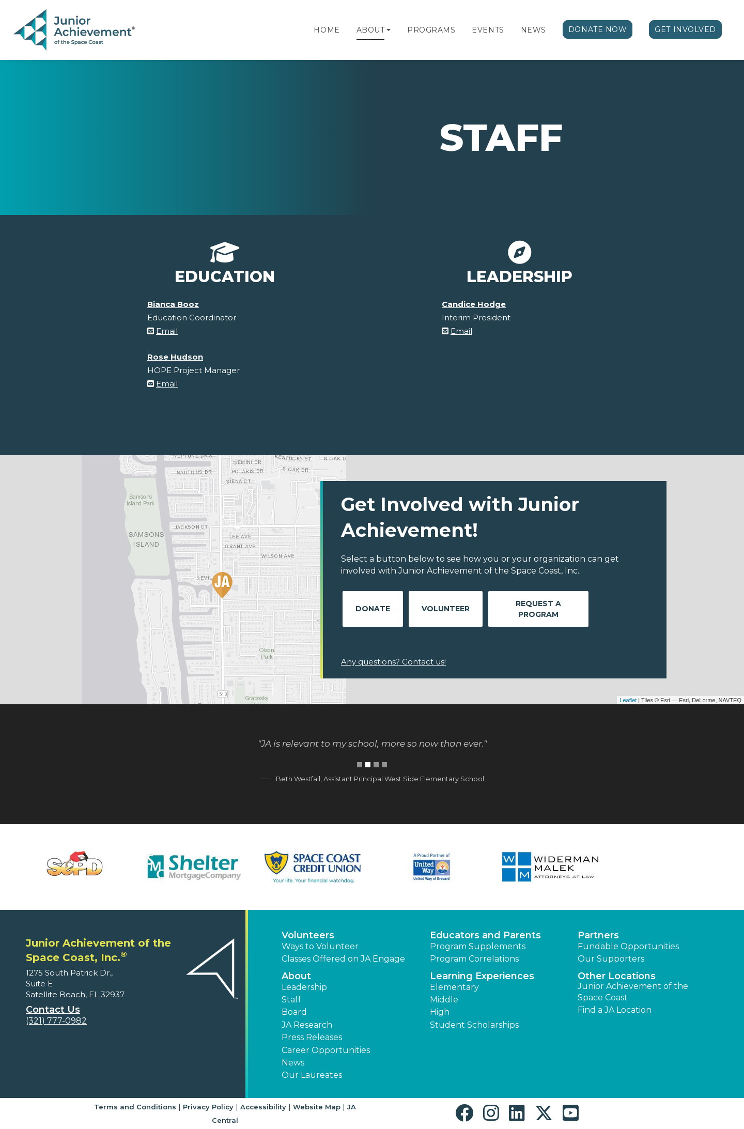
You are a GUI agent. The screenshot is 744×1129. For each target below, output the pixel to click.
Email (167, 331)
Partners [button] (598, 935)
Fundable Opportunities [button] (628, 946)
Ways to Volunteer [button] (320, 946)
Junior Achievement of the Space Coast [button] (633, 991)
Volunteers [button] (308, 935)
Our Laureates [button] (312, 1075)
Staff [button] (291, 999)
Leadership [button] (304, 987)
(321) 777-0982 (56, 1021)
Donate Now (597, 29)
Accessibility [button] (263, 1107)
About (371, 30)
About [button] (296, 976)
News (533, 30)
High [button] (440, 1012)
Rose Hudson (175, 357)
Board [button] (294, 1012)
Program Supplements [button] (477, 946)
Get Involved (685, 29)
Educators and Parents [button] (485, 935)
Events (488, 30)
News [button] (293, 1063)
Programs (431, 30)
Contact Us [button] (53, 1009)
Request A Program (538, 609)
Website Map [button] (316, 1107)
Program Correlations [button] (474, 959)
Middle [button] (444, 999)
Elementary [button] (454, 987)
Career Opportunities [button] (326, 1050)
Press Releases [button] (312, 1037)
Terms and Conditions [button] (135, 1107)
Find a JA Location (615, 1010)
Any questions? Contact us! (393, 662)
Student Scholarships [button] (474, 1025)
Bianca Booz (173, 304)
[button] (388, 30)
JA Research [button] (307, 1025)
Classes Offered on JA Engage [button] (343, 959)
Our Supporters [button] (611, 959)
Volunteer (446, 608)
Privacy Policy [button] (208, 1107)
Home (326, 30)
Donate (372, 608)
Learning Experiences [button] (482, 976)
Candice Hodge (474, 304)
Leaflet (628, 700)
